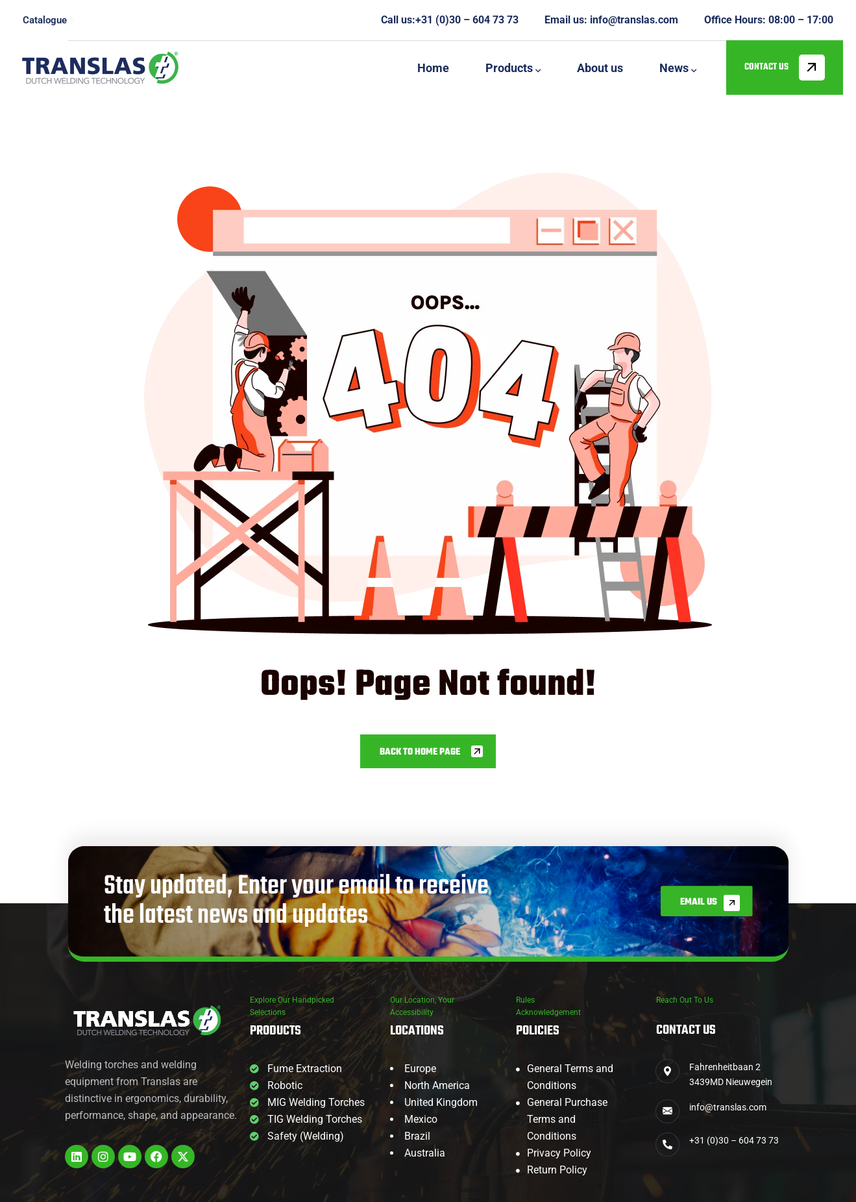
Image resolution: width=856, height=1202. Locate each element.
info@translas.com (634, 20)
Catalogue (48, 20)
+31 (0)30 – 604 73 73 (467, 20)
